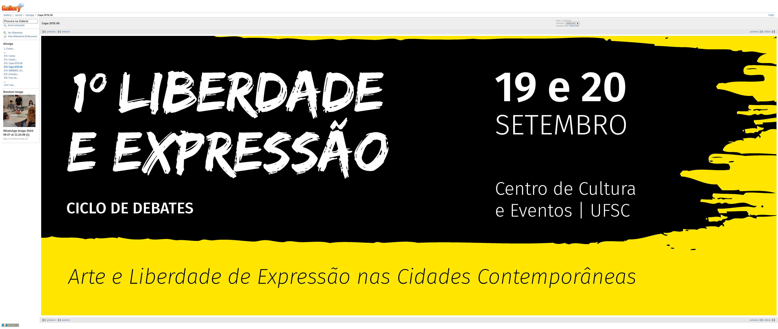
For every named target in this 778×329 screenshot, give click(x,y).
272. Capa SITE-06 (13, 63)
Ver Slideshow (15, 33)
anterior (66, 32)
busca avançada (16, 25)
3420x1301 (574, 26)
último (767, 32)
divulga (30, 15)
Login (771, 15)
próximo (754, 32)
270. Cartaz (9, 56)
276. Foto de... (11, 78)
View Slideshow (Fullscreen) (22, 36)
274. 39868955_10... (14, 70)
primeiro (51, 32)
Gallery (7, 15)
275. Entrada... (11, 74)
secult (18, 15)
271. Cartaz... (10, 59)
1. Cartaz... (9, 48)
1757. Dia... (9, 85)
